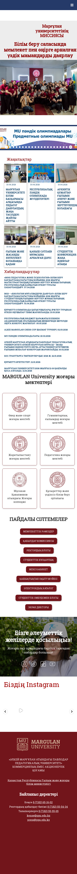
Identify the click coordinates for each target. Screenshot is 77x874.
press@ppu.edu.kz (38, 819)
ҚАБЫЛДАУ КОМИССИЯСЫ (38, 540)
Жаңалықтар (19, 159)
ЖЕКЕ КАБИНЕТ (38, 569)
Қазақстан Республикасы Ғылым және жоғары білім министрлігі (38, 782)
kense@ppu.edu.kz (38, 815)
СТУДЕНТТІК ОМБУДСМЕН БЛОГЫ (38, 597)
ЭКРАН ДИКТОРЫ (38, 607)
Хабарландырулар (22, 271)
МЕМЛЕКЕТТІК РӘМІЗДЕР (38, 531)
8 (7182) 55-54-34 (57, 806)
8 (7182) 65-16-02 (43, 802)
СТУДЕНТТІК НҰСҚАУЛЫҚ (38, 559)
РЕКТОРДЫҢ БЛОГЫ (39, 550)
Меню (74, 2)
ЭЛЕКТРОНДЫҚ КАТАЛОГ (38, 588)
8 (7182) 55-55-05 (48, 811)
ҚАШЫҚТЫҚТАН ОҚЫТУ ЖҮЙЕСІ (38, 578)
